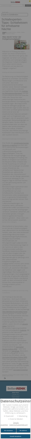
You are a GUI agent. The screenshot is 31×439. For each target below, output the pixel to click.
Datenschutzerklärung (18, 424)
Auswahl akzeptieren (15, 436)
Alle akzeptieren (8, 430)
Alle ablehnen (23, 430)
